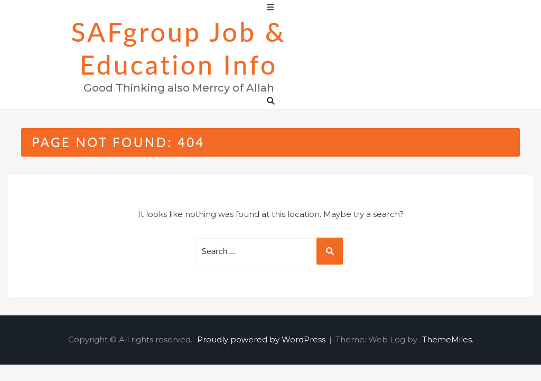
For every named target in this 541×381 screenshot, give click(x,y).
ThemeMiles (447, 339)
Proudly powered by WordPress (262, 339)
